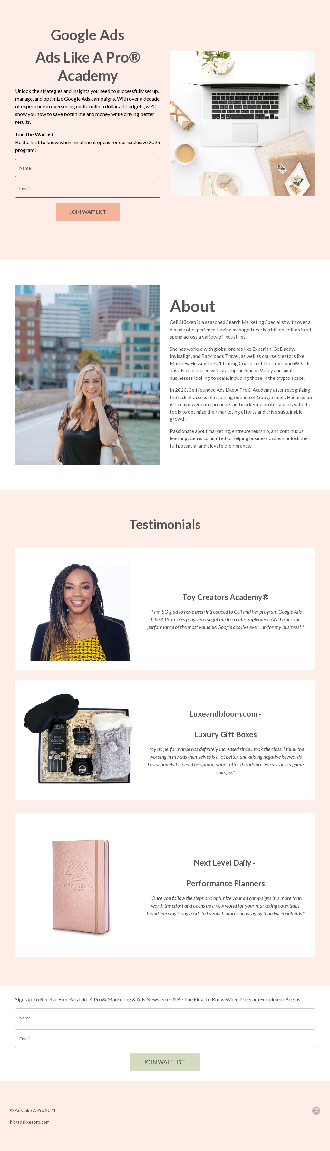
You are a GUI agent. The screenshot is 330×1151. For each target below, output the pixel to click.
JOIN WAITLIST (87, 212)
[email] (87, 189)
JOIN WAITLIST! (165, 1062)
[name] (87, 168)
